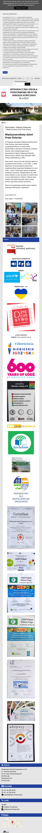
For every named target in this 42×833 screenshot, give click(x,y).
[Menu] (21, 123)
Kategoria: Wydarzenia (23, 127)
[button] (2, 112)
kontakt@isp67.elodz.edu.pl (11, 795)
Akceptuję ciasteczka (21, 8)
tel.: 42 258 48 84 (8, 792)
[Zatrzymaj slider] (21, 119)
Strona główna (5, 78)
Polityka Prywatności (9, 807)
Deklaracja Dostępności (10, 809)
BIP (3, 804)
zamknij (5, 72)
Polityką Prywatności (8, 3)
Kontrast (37, 78)
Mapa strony (13, 78)
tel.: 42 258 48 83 (8, 790)
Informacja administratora (21, 81)
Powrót (6, 239)
